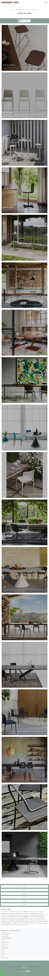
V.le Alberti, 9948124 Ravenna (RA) (5, 933)
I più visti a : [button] (24, 904)
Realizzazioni (4, 954)
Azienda (3, 950)
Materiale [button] (24, 893)
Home (12, 9)
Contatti (3, 956)
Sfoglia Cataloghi (4, 948)
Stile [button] (24, 897)
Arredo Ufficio (4, 946)
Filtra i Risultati (24, 20)
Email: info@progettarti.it (6, 938)
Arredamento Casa (20, 9)
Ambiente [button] (24, 890)
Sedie (27, 9)
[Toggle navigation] (46, 2)
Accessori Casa (4, 944)
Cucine (2, 940)
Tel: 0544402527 (4, 936)
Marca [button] (24, 886)
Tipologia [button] (24, 900)
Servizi (2, 952)
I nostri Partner (4, 958)
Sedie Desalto (33, 9)
